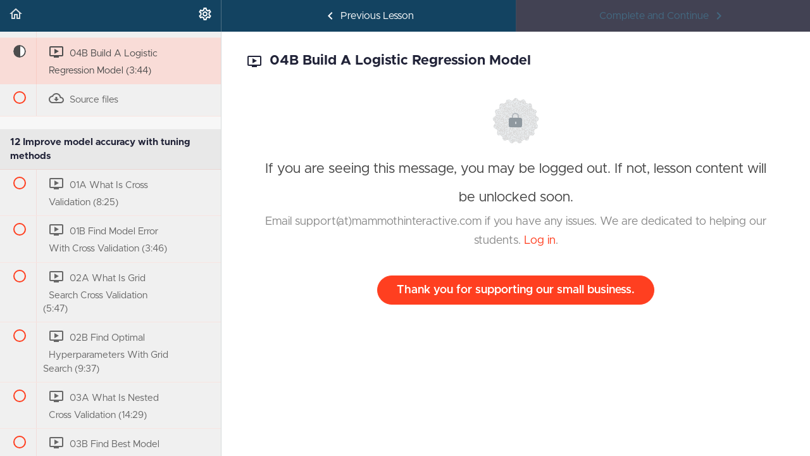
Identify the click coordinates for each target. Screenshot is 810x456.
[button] (16, 16)
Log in (540, 240)
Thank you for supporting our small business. (516, 290)
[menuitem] (205, 16)
